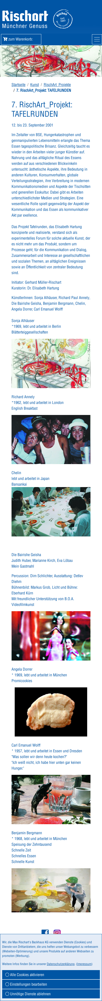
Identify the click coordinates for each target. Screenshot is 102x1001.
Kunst (34, 84)
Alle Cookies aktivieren (24, 974)
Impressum (84, 964)
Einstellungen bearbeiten (26, 984)
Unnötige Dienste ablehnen (28, 993)
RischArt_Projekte (57, 84)
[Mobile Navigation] (97, 39)
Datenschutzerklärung (61, 964)
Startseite (18, 84)
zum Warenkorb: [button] (21, 39)
